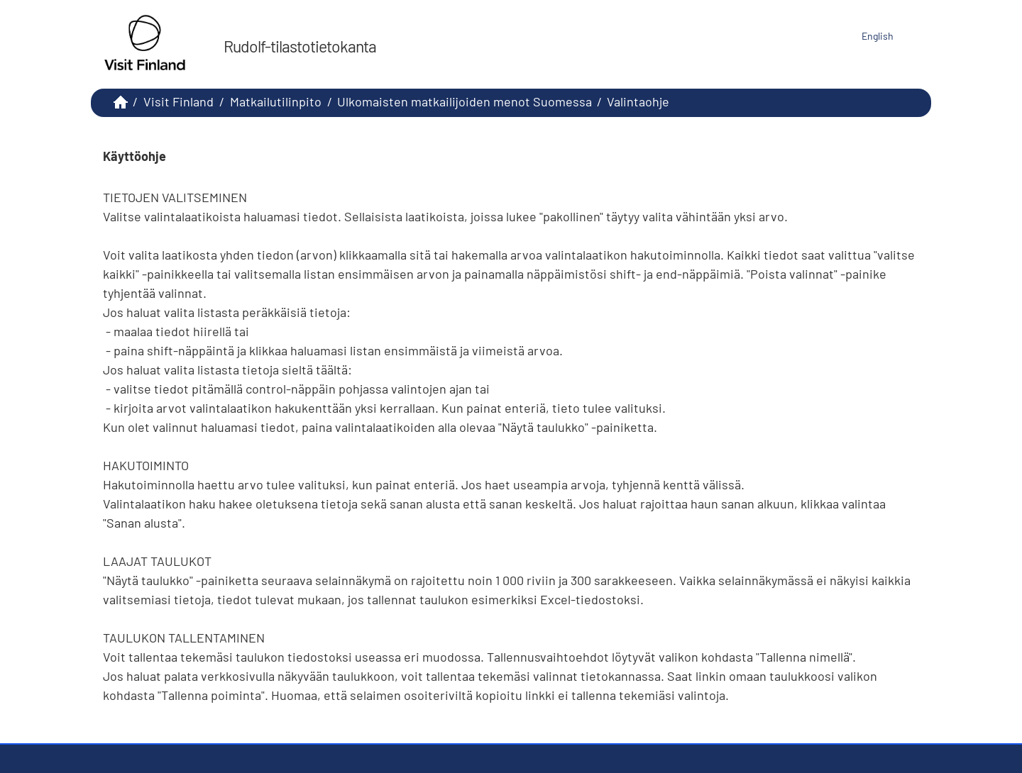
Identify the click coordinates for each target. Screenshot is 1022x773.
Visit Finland (178, 101)
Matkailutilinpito (276, 101)
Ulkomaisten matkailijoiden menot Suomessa (464, 101)
